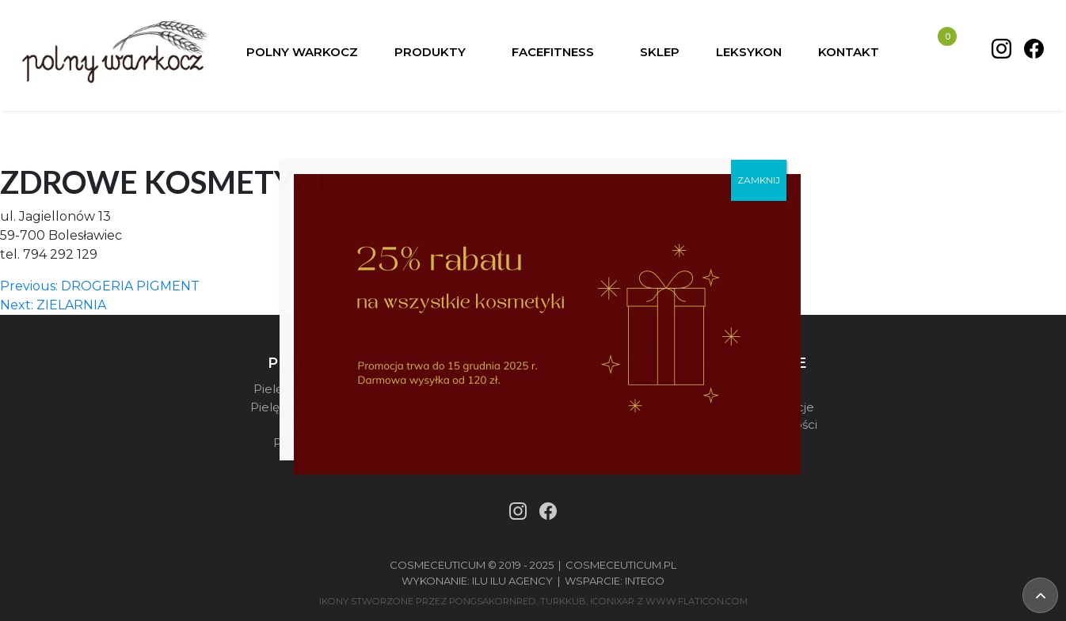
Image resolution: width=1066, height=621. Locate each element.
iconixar (612, 601)
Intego (644, 580)
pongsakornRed (492, 601)
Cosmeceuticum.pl (620, 565)
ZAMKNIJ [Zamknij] (758, 180)
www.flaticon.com (696, 601)
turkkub (563, 601)
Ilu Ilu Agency (512, 580)
